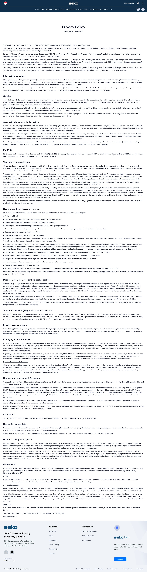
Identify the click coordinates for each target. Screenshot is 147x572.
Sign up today (129, 3)
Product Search (52, 9)
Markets (69, 9)
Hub (62, 9)
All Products (87, 540)
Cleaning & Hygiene (89, 531)
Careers (54, 553)
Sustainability (95, 9)
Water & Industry (89, 536)
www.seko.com (18, 45)
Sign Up (120, 559)
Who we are (40, 9)
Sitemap (139, 569)
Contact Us (107, 9)
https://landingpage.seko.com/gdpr (78, 482)
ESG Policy (99, 569)
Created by (9, 559)
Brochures (78, 9)
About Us (54, 531)
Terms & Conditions (83, 569)
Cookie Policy (112, 569)
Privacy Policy (127, 569)
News (86, 9)
